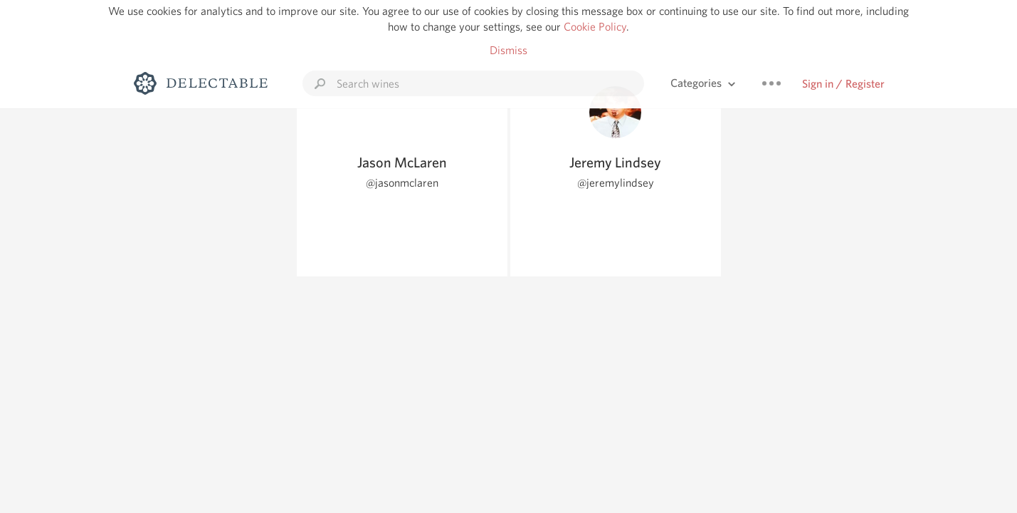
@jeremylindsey (615, 183)
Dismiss (508, 50)
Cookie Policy (595, 26)
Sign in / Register (843, 83)
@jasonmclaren (402, 183)
